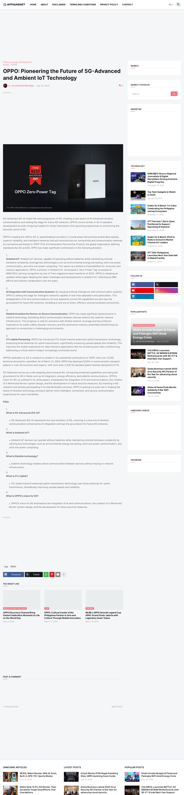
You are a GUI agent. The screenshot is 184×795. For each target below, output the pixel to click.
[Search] (151, 93)
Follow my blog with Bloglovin (17, 62)
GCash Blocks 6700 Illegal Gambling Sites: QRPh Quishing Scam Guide (99, 774)
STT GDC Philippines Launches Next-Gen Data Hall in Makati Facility (162, 255)
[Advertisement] (92, 35)
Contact (127, 4)
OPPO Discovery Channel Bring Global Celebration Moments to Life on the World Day (21, 615)
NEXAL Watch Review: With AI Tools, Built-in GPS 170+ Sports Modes (38, 774)
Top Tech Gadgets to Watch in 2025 (161, 193)
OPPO (14, 65)
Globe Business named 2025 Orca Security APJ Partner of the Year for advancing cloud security (162, 372)
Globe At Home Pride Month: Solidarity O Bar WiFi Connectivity (162, 390)
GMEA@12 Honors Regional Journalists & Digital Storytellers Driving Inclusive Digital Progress (162, 177)
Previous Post (11, 706)
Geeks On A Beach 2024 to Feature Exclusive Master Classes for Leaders (161, 240)
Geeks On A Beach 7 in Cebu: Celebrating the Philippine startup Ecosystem (162, 208)
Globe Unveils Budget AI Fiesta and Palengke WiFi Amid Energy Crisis (159, 774)
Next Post (116, 706)
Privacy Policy (109, 4)
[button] (171, 4)
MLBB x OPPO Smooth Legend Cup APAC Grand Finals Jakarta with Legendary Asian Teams (103, 615)
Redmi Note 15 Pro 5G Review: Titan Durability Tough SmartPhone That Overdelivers (38, 790)
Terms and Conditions (83, 4)
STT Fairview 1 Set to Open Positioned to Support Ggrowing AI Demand (161, 224)
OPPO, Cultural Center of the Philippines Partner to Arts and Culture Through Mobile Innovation (62, 615)
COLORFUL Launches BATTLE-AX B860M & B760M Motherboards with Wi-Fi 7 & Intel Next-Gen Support (162, 354)
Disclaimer (58, 4)
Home (33, 4)
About (44, 4)
